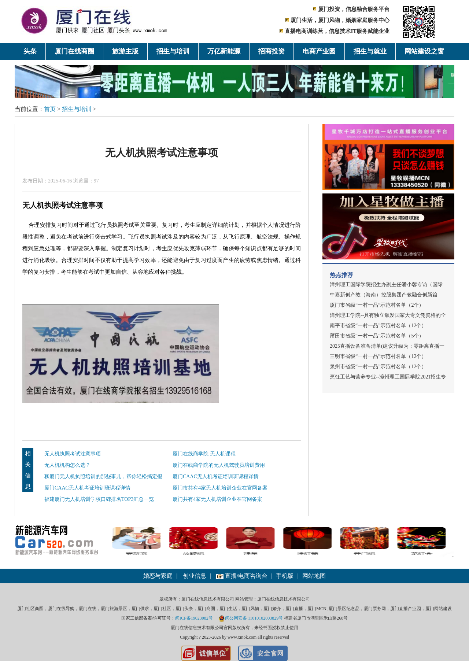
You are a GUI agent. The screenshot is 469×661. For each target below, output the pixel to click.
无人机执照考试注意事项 (72, 454)
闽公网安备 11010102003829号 (250, 618)
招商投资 (271, 51)
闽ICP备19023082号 (194, 618)
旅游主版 (125, 51)
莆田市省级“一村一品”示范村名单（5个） (377, 336)
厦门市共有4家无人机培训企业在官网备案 (220, 488)
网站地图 (314, 576)
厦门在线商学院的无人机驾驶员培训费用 (219, 465)
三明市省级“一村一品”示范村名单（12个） (378, 356)
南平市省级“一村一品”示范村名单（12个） (378, 325)
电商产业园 (319, 51)
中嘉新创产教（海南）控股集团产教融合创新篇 (383, 295)
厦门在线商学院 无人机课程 (204, 454)
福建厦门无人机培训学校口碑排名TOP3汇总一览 (99, 499)
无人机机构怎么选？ (67, 465)
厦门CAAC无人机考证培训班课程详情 (216, 476)
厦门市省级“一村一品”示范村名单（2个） (377, 305)
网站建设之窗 (424, 51)
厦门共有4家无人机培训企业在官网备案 (217, 499)
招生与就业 (370, 51)
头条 (30, 51)
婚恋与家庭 (158, 576)
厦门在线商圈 (74, 51)
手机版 (284, 576)
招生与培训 (172, 51)
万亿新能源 (223, 51)
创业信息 (194, 576)
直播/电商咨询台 (241, 576)
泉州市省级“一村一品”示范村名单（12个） (378, 366)
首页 (50, 109)
